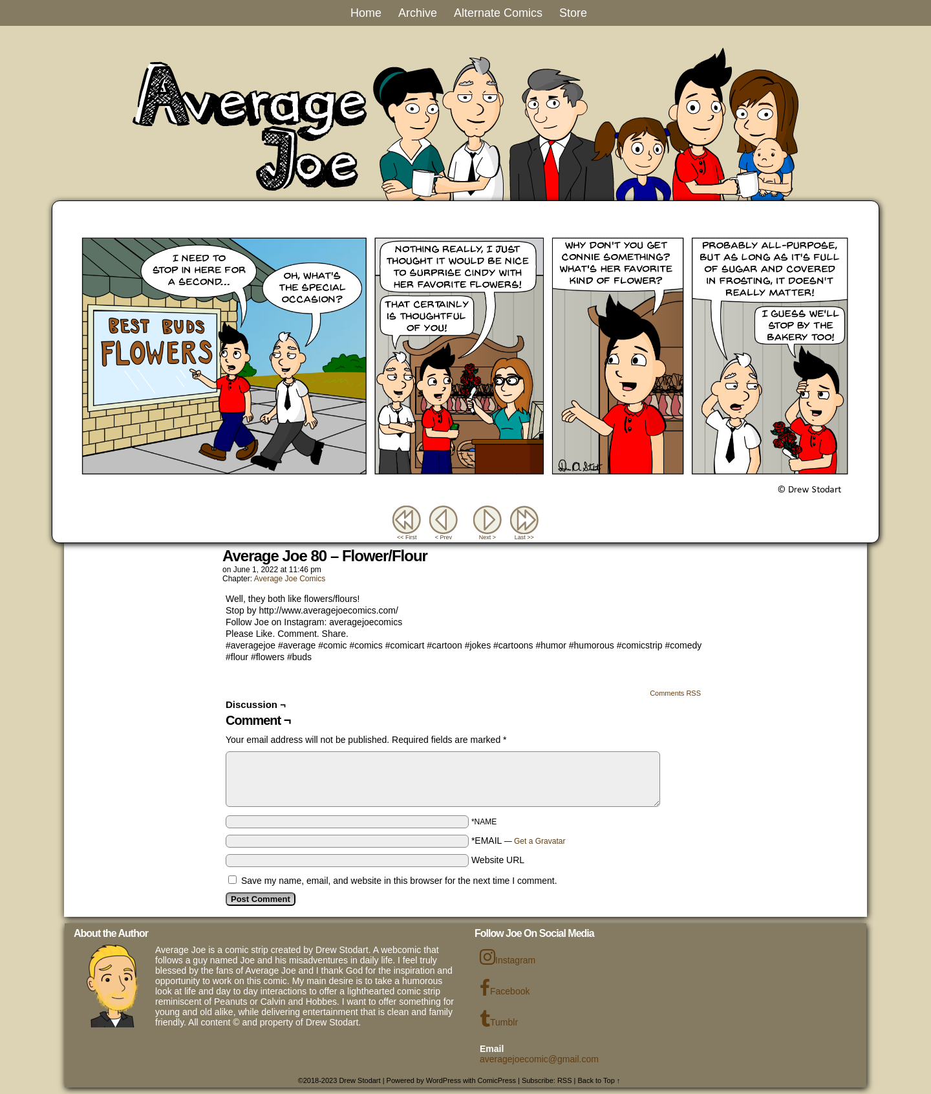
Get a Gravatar (539, 841)
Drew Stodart (359, 1080)
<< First (407, 537)
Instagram (507, 957)
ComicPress (497, 1080)
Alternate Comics (498, 12)
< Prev (443, 537)
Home (365, 12)
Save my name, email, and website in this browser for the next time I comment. (399, 880)
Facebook (505, 988)
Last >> (524, 537)
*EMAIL (518, 840)
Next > (487, 537)
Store (573, 12)
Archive (417, 12)
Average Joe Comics (290, 578)
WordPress (443, 1080)
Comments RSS (675, 693)
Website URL (497, 860)
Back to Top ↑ (599, 1080)
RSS (564, 1080)
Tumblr (499, 1019)
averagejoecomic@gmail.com (539, 1059)
